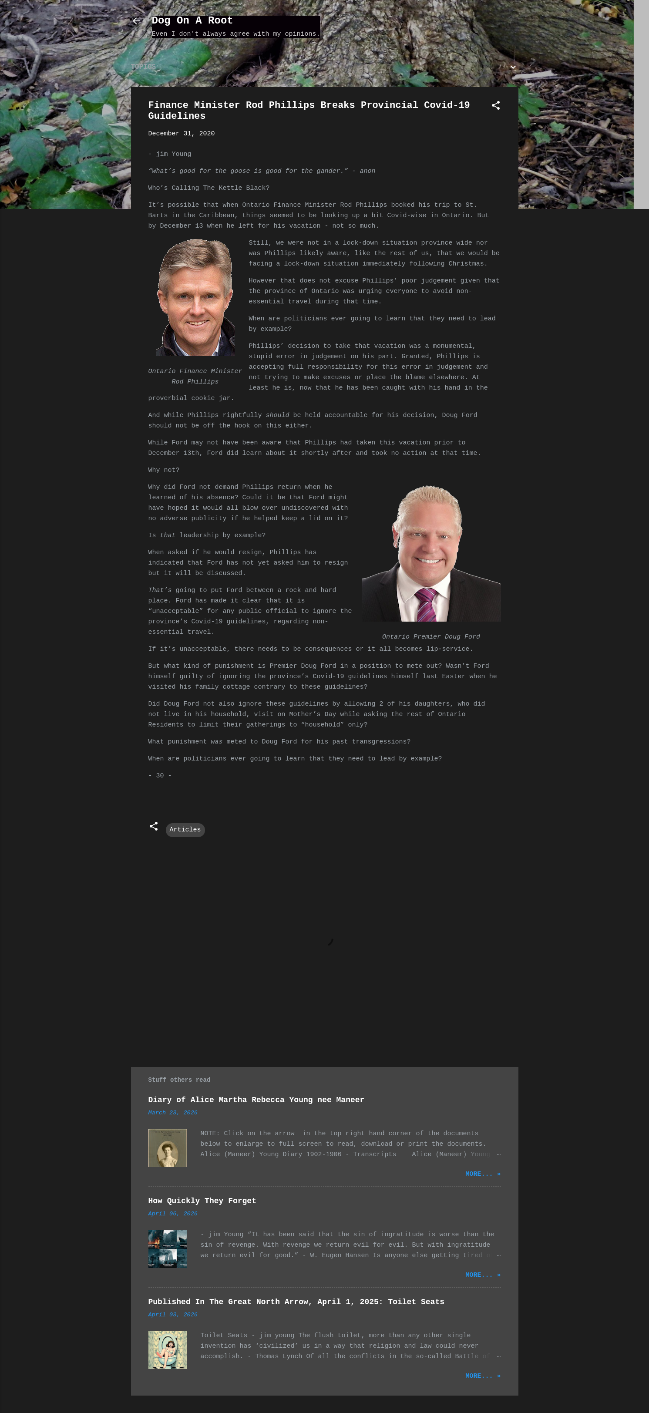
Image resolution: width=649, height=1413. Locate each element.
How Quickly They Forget (202, 1201)
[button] (496, 107)
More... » (483, 1174)
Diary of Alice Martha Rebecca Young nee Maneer (256, 1100)
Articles (185, 830)
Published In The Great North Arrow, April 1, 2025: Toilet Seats (296, 1302)
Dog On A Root (192, 21)
